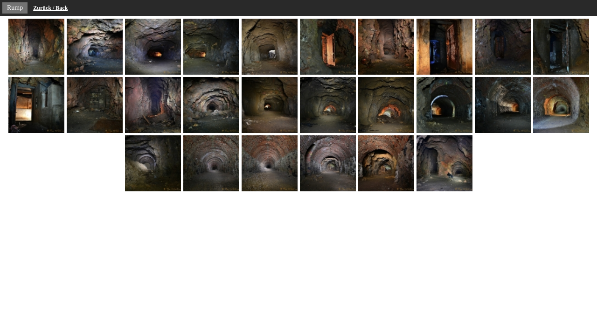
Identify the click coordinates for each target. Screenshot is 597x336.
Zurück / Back (50, 8)
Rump (15, 7)
